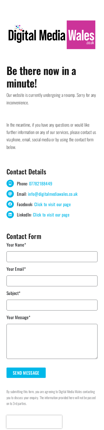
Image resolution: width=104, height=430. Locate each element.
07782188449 (40, 183)
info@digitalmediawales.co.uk (53, 194)
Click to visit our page (52, 204)
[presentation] (34, 421)
